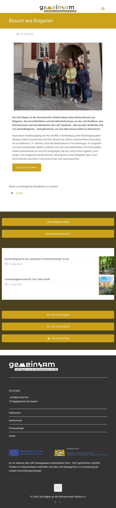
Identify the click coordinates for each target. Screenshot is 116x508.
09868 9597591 (20, 397)
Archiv (19, 193)
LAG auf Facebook (58, 326)
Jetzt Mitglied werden (58, 222)
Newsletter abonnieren (58, 233)
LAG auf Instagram (58, 314)
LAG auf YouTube (58, 338)
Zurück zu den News (26, 167)
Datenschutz (15, 420)
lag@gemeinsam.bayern (25, 401)
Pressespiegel (16, 428)
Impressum (15, 412)
